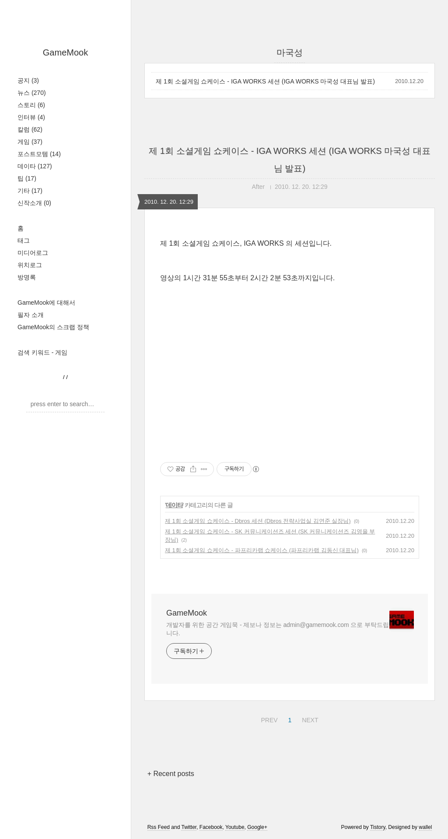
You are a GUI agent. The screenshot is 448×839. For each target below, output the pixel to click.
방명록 (27, 277)
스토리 (31, 104)
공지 (28, 80)
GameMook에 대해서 (46, 302)
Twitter (188, 827)
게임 (30, 141)
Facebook (211, 827)
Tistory (377, 827)
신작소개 (34, 202)
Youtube (235, 827)
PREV (268, 719)
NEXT (309, 719)
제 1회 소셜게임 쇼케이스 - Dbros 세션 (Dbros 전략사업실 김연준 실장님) (258, 521)
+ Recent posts (170, 773)
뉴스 (32, 92)
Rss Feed (158, 827)
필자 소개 (31, 314)
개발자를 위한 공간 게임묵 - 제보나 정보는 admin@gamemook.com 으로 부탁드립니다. (277, 629)
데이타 (35, 166)
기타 (30, 190)
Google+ (257, 827)
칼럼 (30, 129)
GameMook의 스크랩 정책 (53, 327)
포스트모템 (39, 153)
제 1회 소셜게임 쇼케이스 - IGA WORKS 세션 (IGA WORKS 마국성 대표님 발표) (265, 81)
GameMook (65, 52)
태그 (24, 240)
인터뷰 (31, 117)
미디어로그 (33, 252)
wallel (425, 827)
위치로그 (30, 264)
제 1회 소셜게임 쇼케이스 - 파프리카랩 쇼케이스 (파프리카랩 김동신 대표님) (262, 550)
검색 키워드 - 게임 (42, 352)
